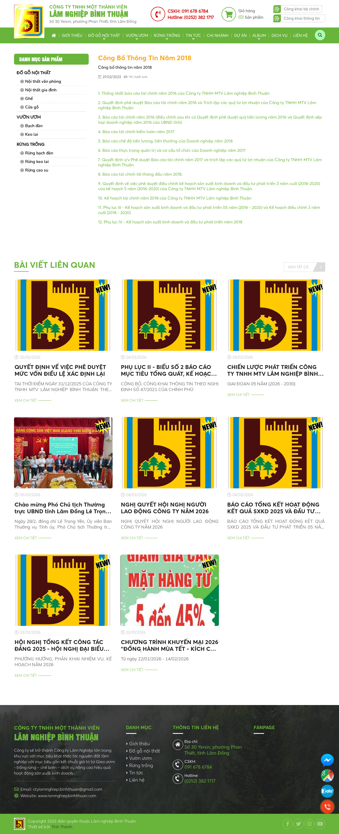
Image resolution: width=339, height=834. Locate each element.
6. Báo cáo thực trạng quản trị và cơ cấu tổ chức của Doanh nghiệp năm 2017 (172, 150)
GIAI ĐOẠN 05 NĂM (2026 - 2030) (261, 383)
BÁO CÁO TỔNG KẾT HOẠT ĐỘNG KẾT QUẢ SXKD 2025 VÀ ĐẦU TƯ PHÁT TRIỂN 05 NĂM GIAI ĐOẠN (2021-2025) (273, 508)
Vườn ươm (137, 35)
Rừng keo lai (34, 162)
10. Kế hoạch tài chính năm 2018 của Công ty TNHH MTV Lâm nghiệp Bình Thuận (174, 198)
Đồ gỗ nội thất (104, 35)
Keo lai (29, 134)
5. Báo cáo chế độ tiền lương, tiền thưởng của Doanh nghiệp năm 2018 (165, 140)
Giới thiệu (72, 35)
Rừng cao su (34, 170)
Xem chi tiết (26, 400)
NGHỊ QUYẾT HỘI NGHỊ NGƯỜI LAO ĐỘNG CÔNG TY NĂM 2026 (165, 508)
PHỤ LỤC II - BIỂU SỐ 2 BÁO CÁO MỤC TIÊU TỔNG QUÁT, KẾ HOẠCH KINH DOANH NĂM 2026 (168, 370)
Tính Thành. (62, 826)
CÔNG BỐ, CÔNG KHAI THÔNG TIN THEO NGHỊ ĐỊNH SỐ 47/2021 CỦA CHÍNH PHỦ (169, 386)
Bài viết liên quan (54, 265)
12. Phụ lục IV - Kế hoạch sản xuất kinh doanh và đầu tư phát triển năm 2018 (170, 221)
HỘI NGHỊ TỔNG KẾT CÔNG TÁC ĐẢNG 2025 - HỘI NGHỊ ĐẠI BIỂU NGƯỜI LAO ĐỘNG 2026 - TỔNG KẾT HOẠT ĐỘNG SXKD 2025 (59, 645)
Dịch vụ (280, 35)
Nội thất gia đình (38, 90)
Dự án (240, 35)
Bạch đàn (31, 126)
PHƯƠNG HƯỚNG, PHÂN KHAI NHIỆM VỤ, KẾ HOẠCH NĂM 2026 (63, 661)
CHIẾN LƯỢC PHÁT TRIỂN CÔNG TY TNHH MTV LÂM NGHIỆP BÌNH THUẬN (272, 370)
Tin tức (193, 35)
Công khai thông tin (302, 18)
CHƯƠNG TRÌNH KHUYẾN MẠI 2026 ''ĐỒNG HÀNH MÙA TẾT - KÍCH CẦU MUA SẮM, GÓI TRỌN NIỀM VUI (169, 645)
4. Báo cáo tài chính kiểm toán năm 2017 (136, 131)
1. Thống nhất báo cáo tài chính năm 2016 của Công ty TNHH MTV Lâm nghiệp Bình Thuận (183, 93)
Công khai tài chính (301, 8)
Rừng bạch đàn (36, 153)
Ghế (26, 98)
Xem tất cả (298, 266)
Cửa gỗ (29, 107)
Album (259, 35)
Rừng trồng (167, 35)
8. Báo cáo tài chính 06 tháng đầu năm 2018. (140, 174)
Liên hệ (300, 35)
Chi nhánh (218, 35)
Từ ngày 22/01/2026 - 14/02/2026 (155, 658)
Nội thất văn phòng (40, 81)
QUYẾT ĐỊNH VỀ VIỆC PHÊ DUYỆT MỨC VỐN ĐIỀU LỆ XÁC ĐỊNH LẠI (60, 370)
